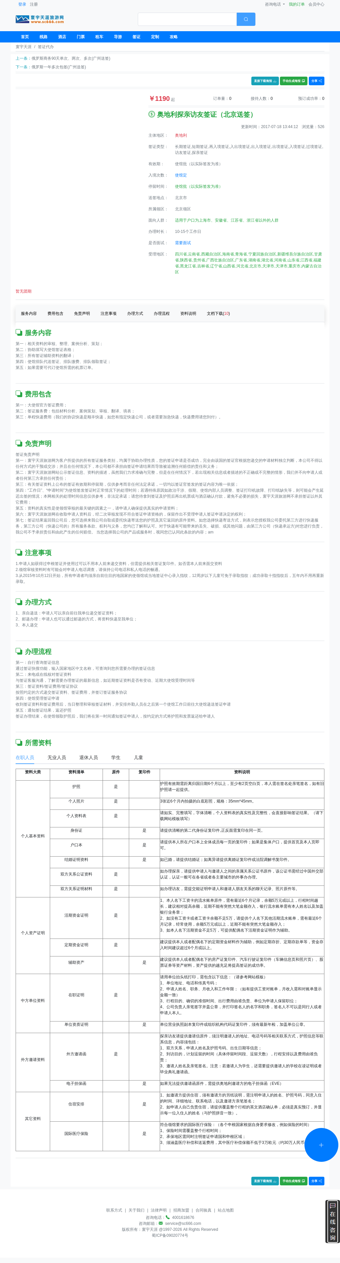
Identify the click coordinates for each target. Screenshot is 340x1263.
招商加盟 (181, 1210)
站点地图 (226, 1210)
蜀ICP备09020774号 (170, 1235)
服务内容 (29, 313)
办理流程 (162, 313)
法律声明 (159, 1210)
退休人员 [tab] (88, 757)
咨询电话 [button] (273, 4)
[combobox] (197, 19)
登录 (22, 4)
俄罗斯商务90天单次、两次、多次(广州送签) (71, 58)
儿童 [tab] (138, 757)
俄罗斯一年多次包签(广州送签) (59, 67)
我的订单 (297, 4)
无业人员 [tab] (56, 757)
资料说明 (188, 313)
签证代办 (46, 46)
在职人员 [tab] (25, 757)
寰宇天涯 (24, 46)
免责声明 (82, 313)
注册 (34, 4)
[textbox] (187, 19)
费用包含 (55, 313)
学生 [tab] (116, 757)
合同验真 (204, 1210)
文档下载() (218, 313)
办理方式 (135, 313)
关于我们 (136, 1210)
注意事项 (109, 313)
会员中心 (316, 4)
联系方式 (114, 1210)
